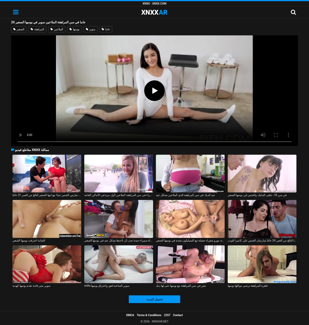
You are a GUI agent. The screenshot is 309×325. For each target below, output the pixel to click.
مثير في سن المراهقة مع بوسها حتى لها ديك (181, 285)
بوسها (74, 29)
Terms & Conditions (149, 315)
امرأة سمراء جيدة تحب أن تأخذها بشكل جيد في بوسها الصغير (118, 240)
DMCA (130, 315)
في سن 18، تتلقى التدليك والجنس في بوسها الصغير (257, 195)
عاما (106, 29)
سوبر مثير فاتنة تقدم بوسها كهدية (31, 285)
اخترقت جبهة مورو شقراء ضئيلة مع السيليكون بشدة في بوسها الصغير (190, 240)
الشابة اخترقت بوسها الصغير (28, 240)
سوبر (90, 29)
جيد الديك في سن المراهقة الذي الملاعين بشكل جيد (185, 195)
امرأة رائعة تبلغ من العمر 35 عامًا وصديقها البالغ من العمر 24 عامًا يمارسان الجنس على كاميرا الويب (262, 240)
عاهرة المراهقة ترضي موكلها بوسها (248, 285)
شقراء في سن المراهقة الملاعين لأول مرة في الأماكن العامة (118, 195)
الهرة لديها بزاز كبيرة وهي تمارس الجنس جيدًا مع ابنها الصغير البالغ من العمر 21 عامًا (46, 195)
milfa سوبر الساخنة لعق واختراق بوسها (106, 285)
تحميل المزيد (154, 299)
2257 (167, 315)
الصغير (18, 29)
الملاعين (56, 29)
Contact (178, 315)
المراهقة (37, 29)
